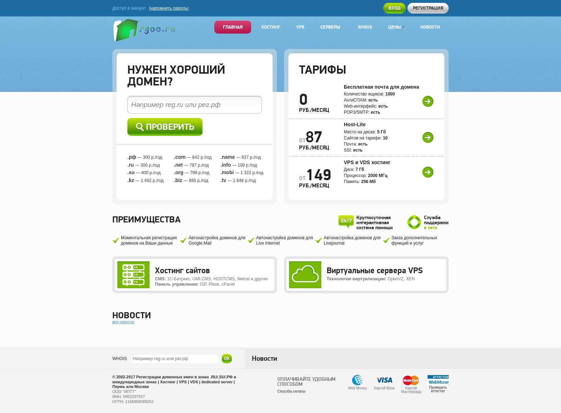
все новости (123, 322)
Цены (396, 27)
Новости (430, 27)
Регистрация (428, 8)
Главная (233, 27)
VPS (300, 27)
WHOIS (119, 358)
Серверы (330, 27)
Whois (365, 27)
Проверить (165, 127)
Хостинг (270, 27)
